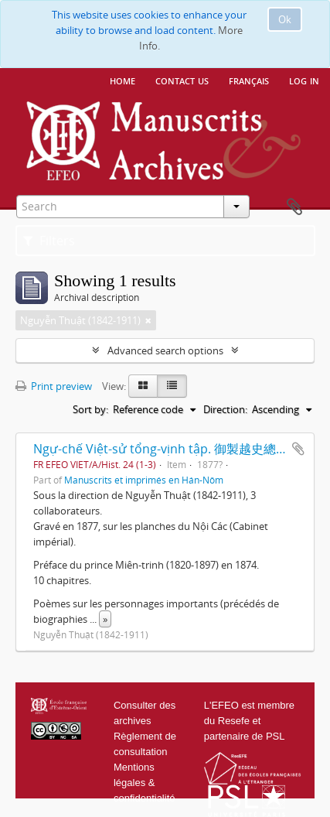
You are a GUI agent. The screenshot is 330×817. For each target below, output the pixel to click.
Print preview (53, 386)
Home (122, 79)
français (249, 79)
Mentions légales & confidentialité (144, 782)
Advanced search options (165, 350)
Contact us (182, 79)
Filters (49, 240)
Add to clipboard (298, 448)
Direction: (225, 409)
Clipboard (294, 207)
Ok (284, 19)
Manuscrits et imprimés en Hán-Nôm (143, 479)
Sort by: (90, 409)
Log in (304, 79)
